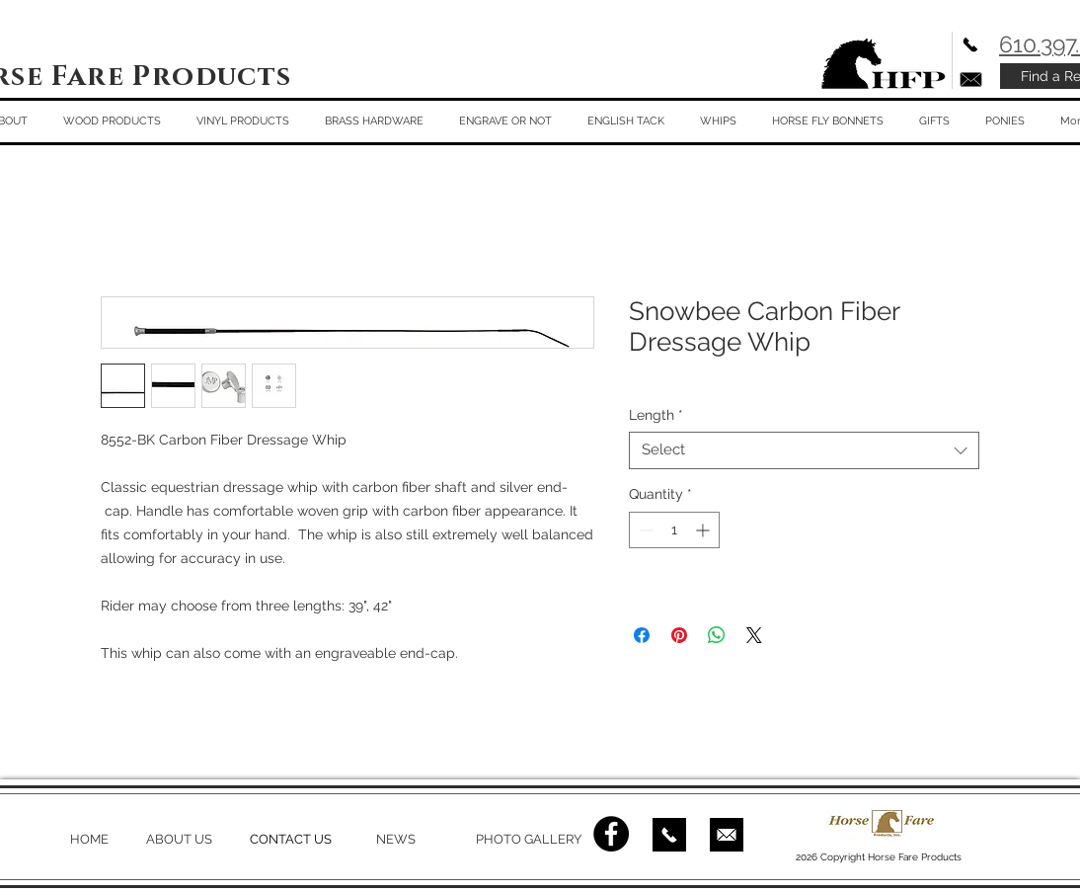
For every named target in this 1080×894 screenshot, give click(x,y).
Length (656, 415)
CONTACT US (291, 839)
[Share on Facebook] (642, 635)
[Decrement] (644, 530)
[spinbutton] (674, 530)
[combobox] (804, 450)
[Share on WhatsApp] (717, 635)
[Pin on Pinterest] (679, 635)
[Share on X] (754, 635)
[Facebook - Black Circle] (611, 834)
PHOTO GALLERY (528, 839)
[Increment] (704, 530)
